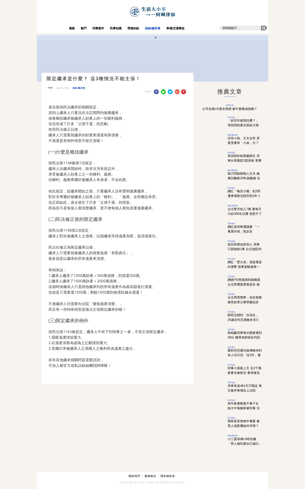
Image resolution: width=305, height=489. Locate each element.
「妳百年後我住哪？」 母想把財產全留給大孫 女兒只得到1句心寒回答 (244, 125)
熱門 (84, 28)
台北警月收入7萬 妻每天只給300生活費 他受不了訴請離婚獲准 (245, 213)
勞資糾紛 (133, 28)
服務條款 (150, 476)
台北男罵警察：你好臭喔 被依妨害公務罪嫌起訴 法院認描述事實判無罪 (245, 302)
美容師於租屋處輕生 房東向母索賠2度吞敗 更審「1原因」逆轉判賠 (244, 160)
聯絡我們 (134, 476)
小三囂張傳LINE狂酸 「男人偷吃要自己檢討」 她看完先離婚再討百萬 (245, 443)
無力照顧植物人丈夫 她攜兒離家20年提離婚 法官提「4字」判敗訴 (244, 178)
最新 (72, 28)
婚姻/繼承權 (152, 28)
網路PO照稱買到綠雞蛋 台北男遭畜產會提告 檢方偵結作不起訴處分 (244, 284)
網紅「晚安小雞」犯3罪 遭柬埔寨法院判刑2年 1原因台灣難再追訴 (244, 196)
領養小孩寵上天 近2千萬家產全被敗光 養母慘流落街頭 (244, 372)
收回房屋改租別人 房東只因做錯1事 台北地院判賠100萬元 (244, 249)
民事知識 (116, 28)
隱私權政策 (167, 476)
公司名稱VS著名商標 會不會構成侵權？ (229, 109)
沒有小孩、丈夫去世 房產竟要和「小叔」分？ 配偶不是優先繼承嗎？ (243, 143)
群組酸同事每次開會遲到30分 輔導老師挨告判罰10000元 (245, 337)
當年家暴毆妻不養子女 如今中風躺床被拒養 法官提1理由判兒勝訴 (243, 408)
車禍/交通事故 (175, 28)
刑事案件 (98, 28)
